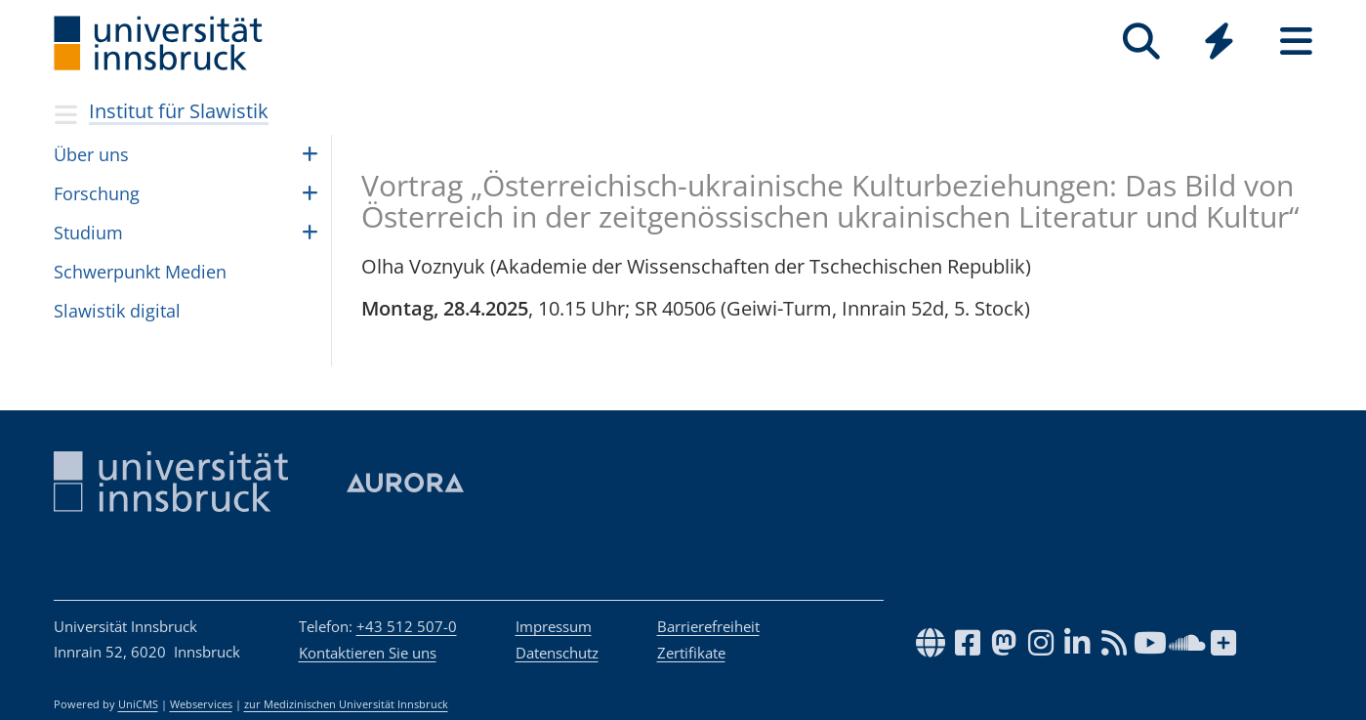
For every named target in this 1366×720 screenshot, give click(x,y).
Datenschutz (557, 652)
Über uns (91, 154)
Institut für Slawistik (179, 111)
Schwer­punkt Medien (140, 271)
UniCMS (138, 704)
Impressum (554, 626)
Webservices (201, 704)
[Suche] (1141, 41)
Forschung (97, 193)
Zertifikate (691, 652)
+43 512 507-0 (406, 626)
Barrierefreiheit (708, 626)
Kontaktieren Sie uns (367, 652)
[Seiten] (1296, 41)
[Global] (1219, 43)
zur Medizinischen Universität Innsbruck (346, 704)
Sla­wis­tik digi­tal (117, 310)
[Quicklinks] (1219, 41)
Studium (88, 232)
